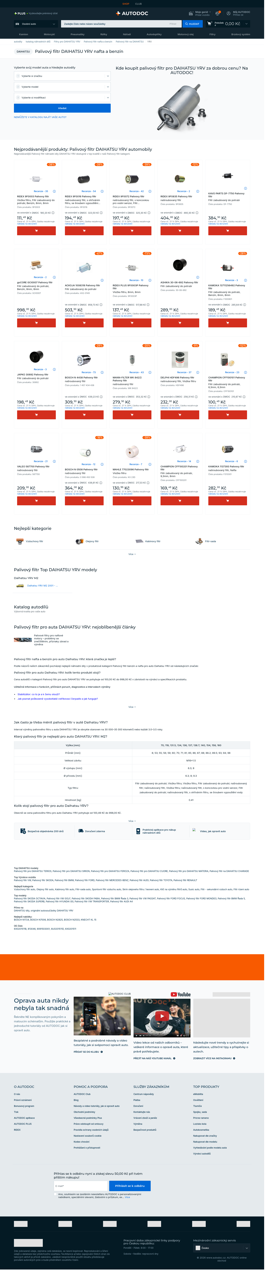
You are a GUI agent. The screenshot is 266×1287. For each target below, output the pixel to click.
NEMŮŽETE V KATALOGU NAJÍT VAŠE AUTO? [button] (40, 117)
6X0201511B (20, 946)
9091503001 (43, 946)
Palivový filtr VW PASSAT (142, 916)
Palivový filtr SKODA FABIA (86, 916)
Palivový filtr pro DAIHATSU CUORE (149, 888)
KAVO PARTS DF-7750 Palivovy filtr (227, 197)
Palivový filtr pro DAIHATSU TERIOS (33, 888)
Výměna (138, 1141)
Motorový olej (186, 34)
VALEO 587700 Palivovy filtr (36, 468)
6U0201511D (57, 946)
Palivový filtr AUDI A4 (121, 919)
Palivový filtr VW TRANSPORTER (92, 919)
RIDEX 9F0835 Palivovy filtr (180, 198)
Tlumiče (197, 1123)
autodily (18, 41)
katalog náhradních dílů (38, 41)
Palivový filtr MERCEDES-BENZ (112, 897)
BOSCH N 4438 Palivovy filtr (84, 379)
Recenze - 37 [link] (184, 372)
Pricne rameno (201, 1135)
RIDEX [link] (17, 1147)
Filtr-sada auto (83, 906)
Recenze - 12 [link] (88, 464)
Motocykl (49, 34)
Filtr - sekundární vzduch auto (216, 906)
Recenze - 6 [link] (231, 461)
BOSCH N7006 (38, 937)
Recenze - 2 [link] (183, 191)
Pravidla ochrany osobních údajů (91, 1147)
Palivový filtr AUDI (139, 897)
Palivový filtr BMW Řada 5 (231, 916)
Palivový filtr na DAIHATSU (130, 41)
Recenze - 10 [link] (136, 280)
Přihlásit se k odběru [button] (130, 1203)
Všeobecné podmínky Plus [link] (88, 1135)
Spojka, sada (200, 1129)
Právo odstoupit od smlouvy (88, 1141)
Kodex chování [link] (81, 1159)
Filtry (212, 34)
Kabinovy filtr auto (64, 906)
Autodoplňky (154, 34)
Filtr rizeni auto (241, 906)
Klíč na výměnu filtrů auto (173, 906)
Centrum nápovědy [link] (144, 1111)
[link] (36, 13)
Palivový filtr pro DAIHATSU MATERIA (188, 888)
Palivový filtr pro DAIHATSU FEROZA (110, 888)
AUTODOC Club (82, 1111)
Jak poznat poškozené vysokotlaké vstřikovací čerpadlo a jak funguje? (58, 698)
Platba (137, 1117)
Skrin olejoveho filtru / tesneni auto (140, 906)
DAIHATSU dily (21, 928)
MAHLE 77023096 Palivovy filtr (132, 471)
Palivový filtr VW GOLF (58, 916)
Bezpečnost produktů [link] (145, 1147)
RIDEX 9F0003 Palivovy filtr (36, 200)
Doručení (138, 1123)
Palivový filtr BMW (64, 897)
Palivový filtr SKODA (43, 897)
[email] (81, 1203)
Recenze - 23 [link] (232, 372)
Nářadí (127, 34)
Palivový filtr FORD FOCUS (171, 916)
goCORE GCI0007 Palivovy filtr (36, 286)
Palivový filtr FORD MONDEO (201, 916)
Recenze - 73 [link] (89, 372)
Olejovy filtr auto (45, 906)
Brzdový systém (240, 34)
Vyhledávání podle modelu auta (210, 1165)
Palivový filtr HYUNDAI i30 (59, 919)
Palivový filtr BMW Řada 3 (114, 916)
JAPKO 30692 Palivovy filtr (36, 376)
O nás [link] (17, 1111)
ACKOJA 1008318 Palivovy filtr (84, 287)
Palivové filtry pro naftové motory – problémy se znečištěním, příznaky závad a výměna (51, 640)
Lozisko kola (199, 1141)
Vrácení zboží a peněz (145, 1135)
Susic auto (193, 906)
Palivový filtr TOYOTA (161, 897)
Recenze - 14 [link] (184, 461)
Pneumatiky (77, 34)
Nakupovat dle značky (205, 1153)
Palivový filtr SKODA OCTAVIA (29, 916)
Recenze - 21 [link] (41, 461)
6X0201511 (70, 946)
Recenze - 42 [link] (136, 191)
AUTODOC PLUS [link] (23, 1141)
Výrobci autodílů (202, 1171)
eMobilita (198, 1111)
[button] (200, 13)
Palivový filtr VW (22, 897)
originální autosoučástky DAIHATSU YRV (52, 928)
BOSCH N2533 (72, 937)
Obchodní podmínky (84, 1129)
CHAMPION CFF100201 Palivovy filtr (180, 471)
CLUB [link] (138, 3)
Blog (76, 1117)
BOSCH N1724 (21, 937)
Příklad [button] (173, 24)
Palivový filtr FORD (84, 897)
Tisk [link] (16, 1129)
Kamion (23, 34)
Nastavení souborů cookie (87, 1153)
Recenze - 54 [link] (89, 191)
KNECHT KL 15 (88, 937)
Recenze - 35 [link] (41, 191)
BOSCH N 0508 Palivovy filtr (84, 471)
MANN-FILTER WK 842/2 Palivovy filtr (132, 381)
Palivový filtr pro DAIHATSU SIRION (71, 888)
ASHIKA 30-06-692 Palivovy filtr (180, 284)
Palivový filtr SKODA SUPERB (29, 919)
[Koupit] (36, 230)
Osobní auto (29, 23)
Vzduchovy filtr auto (24, 906)
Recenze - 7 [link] (135, 464)
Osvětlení (198, 1117)
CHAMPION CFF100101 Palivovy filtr (227, 382)
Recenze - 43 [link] (136, 372)
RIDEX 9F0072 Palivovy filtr (132, 200)
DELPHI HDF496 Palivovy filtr (180, 379)
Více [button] (127, 1214)
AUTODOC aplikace (24, 1135)
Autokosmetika (201, 1147)
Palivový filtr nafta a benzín (98, 41)
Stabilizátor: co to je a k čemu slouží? (39, 694)
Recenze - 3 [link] (231, 280)
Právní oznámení (23, 1117)
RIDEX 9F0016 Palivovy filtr (84, 200)
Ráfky (103, 34)
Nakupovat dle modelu (205, 1159)
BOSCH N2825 (55, 937)
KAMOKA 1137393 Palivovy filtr (227, 468)
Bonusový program (24, 1123)
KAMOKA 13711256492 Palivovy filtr (227, 290)
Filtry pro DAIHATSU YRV (67, 41)
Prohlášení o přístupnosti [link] (87, 1165)
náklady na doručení (27, 223)
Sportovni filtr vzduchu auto (106, 906)
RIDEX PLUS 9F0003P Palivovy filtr (132, 289)
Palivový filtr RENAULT (185, 897)
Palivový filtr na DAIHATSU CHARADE (229, 888)
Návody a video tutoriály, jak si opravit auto (96, 1123)
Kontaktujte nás (142, 1129)
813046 (32, 946)
